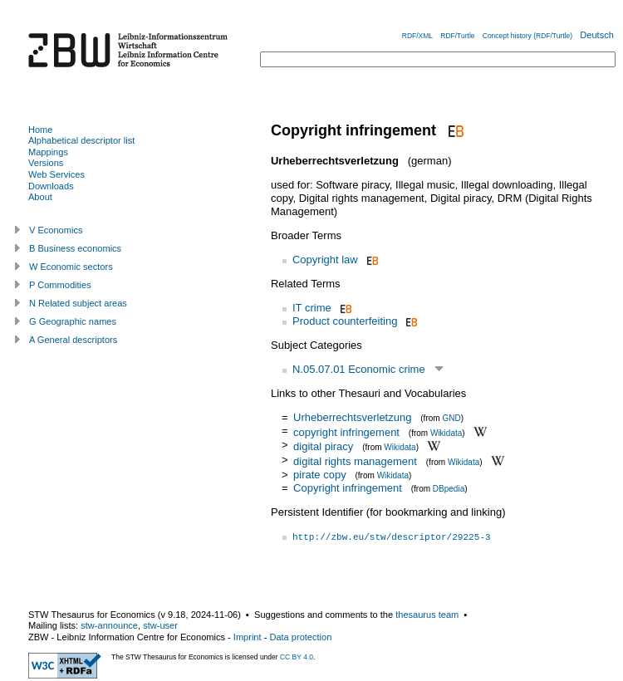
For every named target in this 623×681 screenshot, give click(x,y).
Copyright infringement (347, 488)
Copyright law (325, 259)
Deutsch (597, 35)
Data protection (300, 637)
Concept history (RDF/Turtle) (527, 36)
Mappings (48, 152)
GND (451, 418)
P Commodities (60, 285)
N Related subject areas (78, 303)
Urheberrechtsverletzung (352, 417)
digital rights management (355, 461)
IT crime (311, 307)
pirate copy (319, 474)
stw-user (160, 625)
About (40, 197)
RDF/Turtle (457, 36)
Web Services (56, 174)
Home (40, 130)
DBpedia (448, 488)
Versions (45, 163)
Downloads (51, 186)
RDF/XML (417, 36)
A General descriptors (73, 340)
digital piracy (323, 446)
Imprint (247, 637)
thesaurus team (427, 615)
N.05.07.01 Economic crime (358, 369)
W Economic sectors (71, 267)
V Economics (55, 230)
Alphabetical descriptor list (81, 140)
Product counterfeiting (344, 321)
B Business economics (75, 248)
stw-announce (109, 625)
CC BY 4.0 (296, 657)
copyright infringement (346, 431)
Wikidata (446, 432)
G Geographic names (72, 321)
